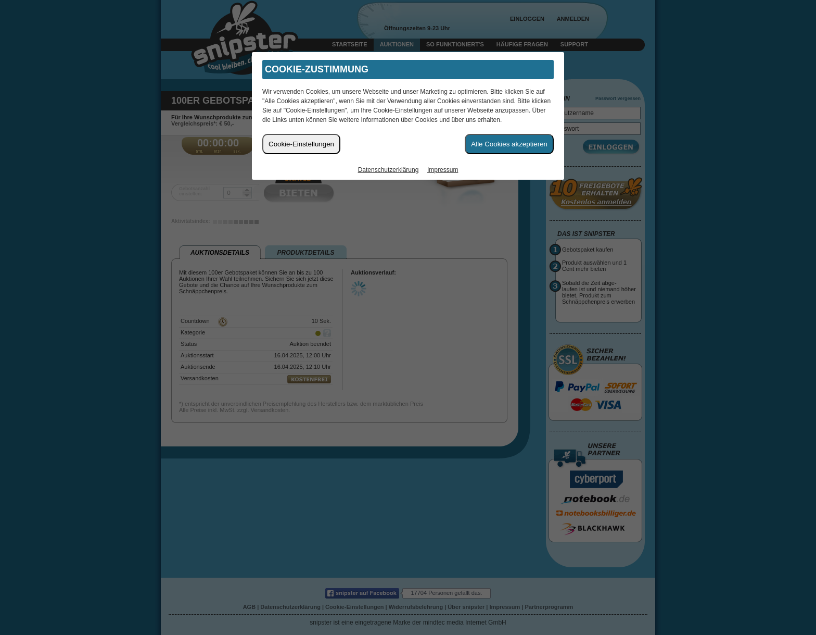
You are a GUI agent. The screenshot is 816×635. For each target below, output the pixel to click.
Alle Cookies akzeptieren (509, 144)
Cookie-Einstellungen (301, 144)
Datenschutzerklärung (388, 169)
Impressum (442, 169)
